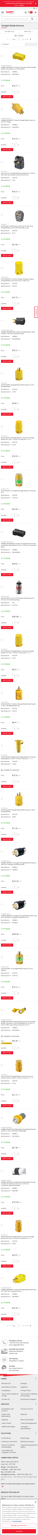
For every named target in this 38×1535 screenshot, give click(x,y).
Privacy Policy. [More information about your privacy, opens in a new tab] (17, 1521)
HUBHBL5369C (6, 1180)
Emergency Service (15, 1341)
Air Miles (12, 1366)
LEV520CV (4, 436)
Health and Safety (8, 1427)
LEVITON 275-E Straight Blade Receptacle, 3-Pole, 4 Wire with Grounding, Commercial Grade (18, 174)
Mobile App (25, 1438)
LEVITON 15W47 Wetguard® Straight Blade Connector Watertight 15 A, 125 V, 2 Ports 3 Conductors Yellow (18, 757)
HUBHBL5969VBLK (7, 542)
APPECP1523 (5, 596)
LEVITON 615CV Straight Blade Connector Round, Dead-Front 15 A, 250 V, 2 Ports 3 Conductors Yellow (18, 1077)
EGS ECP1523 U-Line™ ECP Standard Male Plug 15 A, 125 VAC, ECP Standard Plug (18, 599)
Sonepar (24, 1383)
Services (19, 1404)
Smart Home (6, 1423)
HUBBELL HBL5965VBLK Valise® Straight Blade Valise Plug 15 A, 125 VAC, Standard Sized (18, 332)
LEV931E (3, 224)
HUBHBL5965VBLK (7, 330)
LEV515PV (4, 383)
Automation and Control (8, 1410)
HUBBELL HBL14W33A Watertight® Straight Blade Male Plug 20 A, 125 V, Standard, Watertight (18, 1130)
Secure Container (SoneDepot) (8, 1446)
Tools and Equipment (29, 1423)
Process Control (27, 1409)
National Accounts (27, 1441)
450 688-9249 (12, 1467)
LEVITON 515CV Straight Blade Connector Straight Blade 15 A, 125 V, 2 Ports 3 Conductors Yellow (17, 652)
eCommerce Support (28, 1399)
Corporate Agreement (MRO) (29, 1446)
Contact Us (6, 1399)
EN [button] (34, 8)
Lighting (5, 1420)
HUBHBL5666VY (6, 1288)
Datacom (24, 1414)
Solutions (19, 1433)
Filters (9, 31)
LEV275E (3, 171)
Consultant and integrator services (9, 1451)
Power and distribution (6, 1415)
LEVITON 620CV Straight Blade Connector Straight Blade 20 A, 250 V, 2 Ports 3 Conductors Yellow (17, 1237)
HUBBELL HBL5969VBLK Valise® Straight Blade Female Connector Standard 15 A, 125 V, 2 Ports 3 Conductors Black (19, 545)
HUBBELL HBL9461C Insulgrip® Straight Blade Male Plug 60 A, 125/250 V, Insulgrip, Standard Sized (19, 916)
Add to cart (7, 96)
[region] (19, 1517)
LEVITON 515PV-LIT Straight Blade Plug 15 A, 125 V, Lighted (17, 969)
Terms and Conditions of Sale (10, 1395)
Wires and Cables (27, 1420)
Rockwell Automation (16, 1349)
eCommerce (6, 1438)
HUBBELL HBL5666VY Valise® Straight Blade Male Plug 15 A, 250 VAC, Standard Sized (18, 1290)
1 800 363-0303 (22, 1474)
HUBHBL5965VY (6, 118)
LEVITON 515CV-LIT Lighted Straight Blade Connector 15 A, (18, 491)
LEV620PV (4, 808)
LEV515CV (4, 649)
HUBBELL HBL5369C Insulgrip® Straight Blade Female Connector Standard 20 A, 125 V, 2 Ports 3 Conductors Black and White (18, 1183)
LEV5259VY (4, 277)
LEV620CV (4, 1235)
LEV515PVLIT (5, 967)
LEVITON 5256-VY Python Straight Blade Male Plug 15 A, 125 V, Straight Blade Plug (18, 704)
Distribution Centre (9, 1387)
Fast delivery (13, 1359)
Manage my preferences (19, 1525)
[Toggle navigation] (2, 12)
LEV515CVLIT (5, 489)
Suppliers (24, 1387)
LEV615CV (4, 1074)
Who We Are (6, 1383)
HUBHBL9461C (6, 914)
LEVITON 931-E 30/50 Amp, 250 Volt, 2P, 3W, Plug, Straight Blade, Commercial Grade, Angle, (17, 227)
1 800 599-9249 (15, 1469)
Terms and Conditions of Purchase (29, 1395)
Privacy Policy (26, 1390)
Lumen (19, 1379)
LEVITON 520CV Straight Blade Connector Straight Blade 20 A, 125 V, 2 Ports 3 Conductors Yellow (17, 438)
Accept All (19, 1531)
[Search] (19, 18)
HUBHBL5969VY (6, 65)
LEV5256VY (4, 702)
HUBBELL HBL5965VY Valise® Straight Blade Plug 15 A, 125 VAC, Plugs (18, 121)
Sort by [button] (27, 31)
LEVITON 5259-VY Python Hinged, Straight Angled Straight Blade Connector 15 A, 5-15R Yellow (17, 280)
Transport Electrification (26, 1427)
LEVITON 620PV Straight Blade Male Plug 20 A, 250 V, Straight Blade (18, 810)
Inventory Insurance (9, 1441)
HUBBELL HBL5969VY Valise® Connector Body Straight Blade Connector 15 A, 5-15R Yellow (18, 68)
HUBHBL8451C (6, 861)
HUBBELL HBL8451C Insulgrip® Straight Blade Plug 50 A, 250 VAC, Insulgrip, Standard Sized (18, 863)
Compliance (6, 1390)
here (22, 5)
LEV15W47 (4, 755)
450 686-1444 (10, 1472)
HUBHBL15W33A (6, 1020)
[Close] (35, 1502)
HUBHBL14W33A (6, 1127)
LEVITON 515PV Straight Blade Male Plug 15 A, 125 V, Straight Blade (18, 385)
